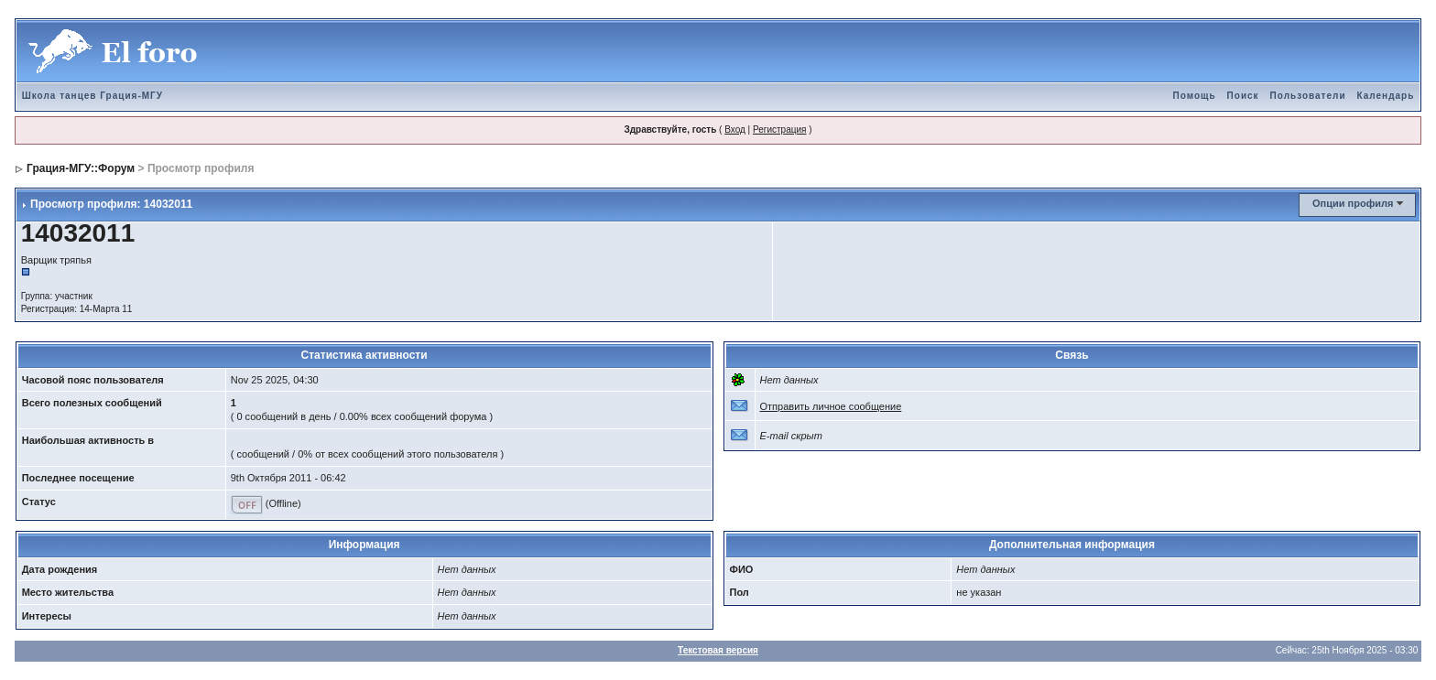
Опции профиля (1352, 203)
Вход (734, 129)
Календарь (1386, 96)
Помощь (1193, 96)
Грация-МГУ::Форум (81, 168)
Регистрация (779, 129)
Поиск (1243, 96)
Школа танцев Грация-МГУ (92, 96)
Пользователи (1308, 96)
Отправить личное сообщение (831, 406)
